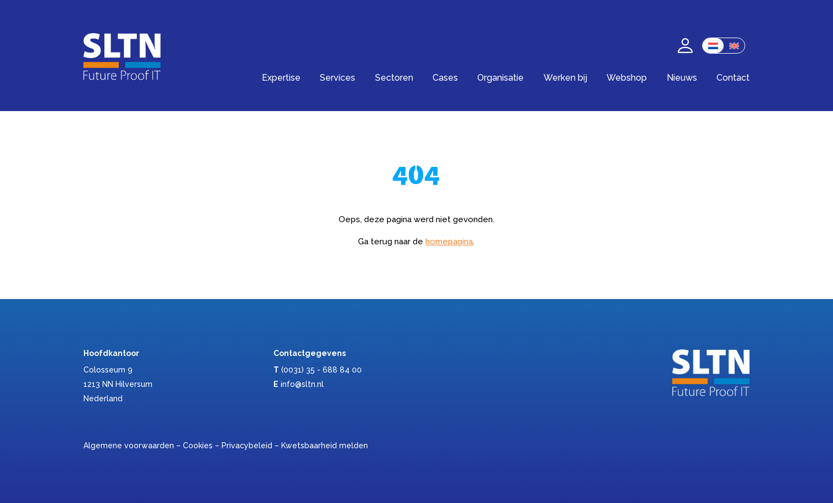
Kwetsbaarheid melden (324, 445)
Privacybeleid (247, 445)
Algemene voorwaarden (128, 445)
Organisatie (500, 77)
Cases (445, 77)
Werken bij (565, 77)
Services (337, 77)
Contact (733, 77)
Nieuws (682, 77)
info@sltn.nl (302, 384)
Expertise (281, 77)
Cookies (198, 445)
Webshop (627, 77)
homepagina (449, 242)
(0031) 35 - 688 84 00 (321, 369)
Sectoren (394, 77)
